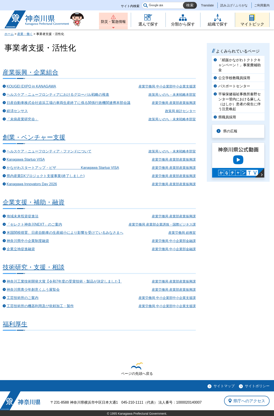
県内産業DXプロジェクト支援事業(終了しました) (46, 176)
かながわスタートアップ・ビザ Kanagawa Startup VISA (63, 168)
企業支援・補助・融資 (34, 202)
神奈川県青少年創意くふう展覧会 (33, 289)
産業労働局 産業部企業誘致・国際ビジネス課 (162, 224)
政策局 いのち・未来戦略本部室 (172, 94)
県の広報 (230, 131)
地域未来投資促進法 (22, 216)
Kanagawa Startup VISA (26, 159)
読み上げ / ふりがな (234, 5)
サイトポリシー (257, 386)
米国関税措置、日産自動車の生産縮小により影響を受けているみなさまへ (65, 232)
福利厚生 (15, 324)
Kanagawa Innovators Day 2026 (32, 184)
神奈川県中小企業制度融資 (28, 241)
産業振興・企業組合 (30, 72)
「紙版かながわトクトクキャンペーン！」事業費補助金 (239, 65)
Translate (207, 5)
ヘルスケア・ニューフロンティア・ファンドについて (49, 151)
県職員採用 (227, 117)
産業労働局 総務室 (182, 232)
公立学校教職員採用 (234, 78)
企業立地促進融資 (21, 249)
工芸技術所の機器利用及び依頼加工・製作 (40, 306)
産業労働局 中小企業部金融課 (174, 241)
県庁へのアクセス (249, 400)
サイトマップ (224, 386)
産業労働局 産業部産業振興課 (174, 103)
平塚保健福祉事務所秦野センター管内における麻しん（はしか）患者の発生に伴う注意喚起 (239, 101)
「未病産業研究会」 (22, 119)
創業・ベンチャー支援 (34, 137)
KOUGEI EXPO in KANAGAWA (31, 86)
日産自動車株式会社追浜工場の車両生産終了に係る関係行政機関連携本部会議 (68, 103)
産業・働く (25, 34)
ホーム (9, 34)
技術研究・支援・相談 (34, 267)
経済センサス (17, 111)
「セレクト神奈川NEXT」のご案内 (34, 224)
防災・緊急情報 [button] (113, 21)
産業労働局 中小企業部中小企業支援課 (167, 86)
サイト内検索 (130, 6)
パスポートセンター (234, 86)
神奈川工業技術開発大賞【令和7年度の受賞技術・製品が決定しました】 (64, 281)
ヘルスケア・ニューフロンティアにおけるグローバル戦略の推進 (58, 94)
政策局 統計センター (180, 111)
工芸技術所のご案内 (22, 298)
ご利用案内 (262, 5)
